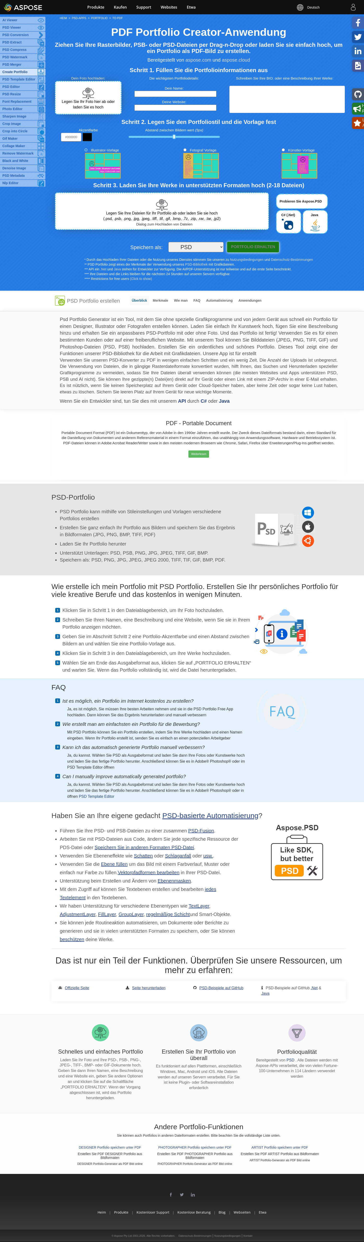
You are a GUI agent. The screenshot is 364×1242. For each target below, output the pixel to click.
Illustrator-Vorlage (105, 150)
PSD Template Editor (18, 79)
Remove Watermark (17, 153)
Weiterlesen (198, 454)
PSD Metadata (13, 175)
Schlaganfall (178, 855)
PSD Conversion (15, 35)
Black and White (15, 161)
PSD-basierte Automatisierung (210, 815)
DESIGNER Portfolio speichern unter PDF (110, 1147)
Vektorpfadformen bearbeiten (148, 872)
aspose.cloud (236, 60)
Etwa (191, 7)
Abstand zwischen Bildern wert (174, 130)
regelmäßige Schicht (168, 914)
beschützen (72, 939)
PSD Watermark (15, 57)
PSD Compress (14, 50)
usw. (208, 855)
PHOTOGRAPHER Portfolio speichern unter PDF (195, 1147)
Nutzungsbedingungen (247, 260)
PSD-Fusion (201, 830)
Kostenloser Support (153, 1212)
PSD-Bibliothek (196, 264)
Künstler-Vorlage (301, 150)
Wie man (181, 300)
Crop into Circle (15, 131)
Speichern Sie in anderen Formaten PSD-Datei (144, 847)
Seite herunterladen (148, 988)
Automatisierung (219, 300)
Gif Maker (10, 138)
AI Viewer (9, 20)
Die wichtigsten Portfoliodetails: (174, 78)
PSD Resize (11, 94)
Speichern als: (146, 247)
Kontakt (247, 1235)
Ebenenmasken (174, 880)
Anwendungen (249, 300)
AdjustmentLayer (77, 914)
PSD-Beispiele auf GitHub (221, 988)
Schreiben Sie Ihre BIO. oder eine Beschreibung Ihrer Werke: (284, 78)
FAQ (196, 300)
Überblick (139, 300)
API (182, 401)
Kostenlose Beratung (194, 1212)
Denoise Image (14, 168)
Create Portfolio (15, 72)
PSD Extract (12, 42)
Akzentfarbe (88, 130)
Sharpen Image (14, 116)
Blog (222, 1212)
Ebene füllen (114, 864)
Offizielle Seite (77, 988)
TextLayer (199, 906)
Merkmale (160, 300)
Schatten (143, 855)
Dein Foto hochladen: (88, 78)
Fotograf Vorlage (203, 150)
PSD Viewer (11, 27)
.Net (103, 269)
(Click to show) (141, 279)
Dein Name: (174, 88)
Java (117, 269)
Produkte (95, 7)
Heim (102, 1212)
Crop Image (11, 124)
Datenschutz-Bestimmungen (292, 260)
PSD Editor (11, 87)
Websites (169, 7)
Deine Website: (174, 102)
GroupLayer (131, 914)
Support (143, 7)
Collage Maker (13, 146)
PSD (291, 1060)
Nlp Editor (10, 183)
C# (204, 401)
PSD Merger (11, 64)
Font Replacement (16, 101)
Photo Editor (12, 109)
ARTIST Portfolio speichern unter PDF (280, 1147)
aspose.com (198, 60)
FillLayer (107, 914)
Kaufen (120, 7)
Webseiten (242, 1212)
